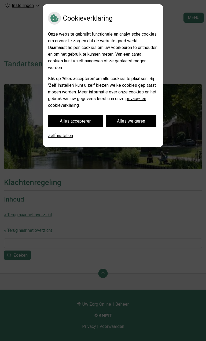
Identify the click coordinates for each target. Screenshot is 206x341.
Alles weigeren (131, 121)
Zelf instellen (60, 135)
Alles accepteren (75, 121)
